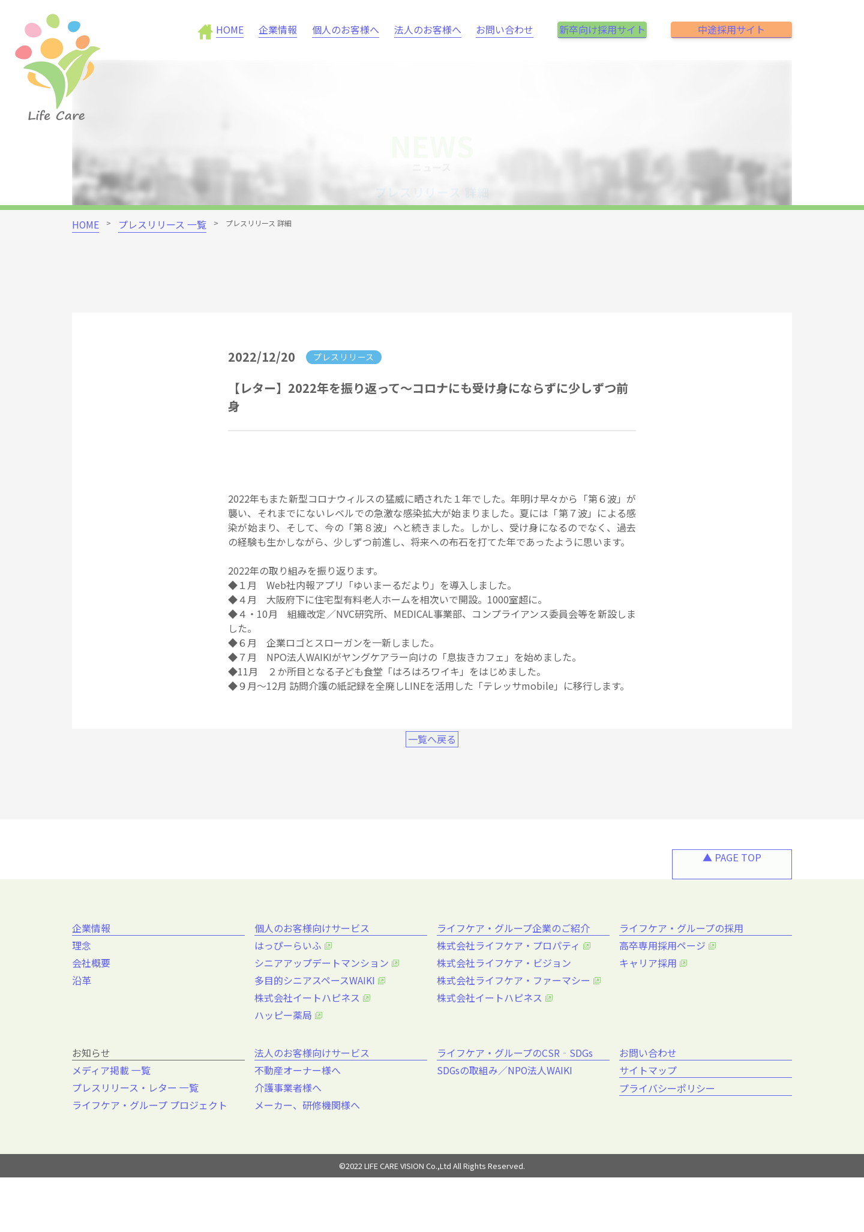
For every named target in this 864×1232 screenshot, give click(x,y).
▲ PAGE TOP (732, 895)
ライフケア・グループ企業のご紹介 (515, 962)
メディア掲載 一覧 (114, 1121)
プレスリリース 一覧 (146, 223)
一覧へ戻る (432, 767)
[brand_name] (61, 70)
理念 (88, 988)
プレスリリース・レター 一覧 (135, 1138)
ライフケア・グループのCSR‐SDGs (517, 1094)
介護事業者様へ (292, 1138)
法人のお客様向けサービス (314, 1094)
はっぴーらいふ (292, 988)
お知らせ (93, 1094)
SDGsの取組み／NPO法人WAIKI (505, 1121)
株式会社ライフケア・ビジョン (504, 1005)
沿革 (88, 1022)
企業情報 (272, 29)
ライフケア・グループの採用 (684, 962)
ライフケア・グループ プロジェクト (148, 1155)
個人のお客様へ (334, 29)
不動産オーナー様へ (300, 1121)
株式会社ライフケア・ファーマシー (512, 1022)
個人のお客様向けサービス (314, 962)
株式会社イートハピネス (309, 1039)
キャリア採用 (653, 1005)
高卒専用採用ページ (665, 988)
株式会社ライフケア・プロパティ (508, 988)
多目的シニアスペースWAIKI (315, 1022)
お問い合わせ (483, 29)
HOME (230, 29)
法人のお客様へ (411, 29)
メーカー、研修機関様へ (309, 1155)
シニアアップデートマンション (321, 1005)
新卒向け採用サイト (591, 29)
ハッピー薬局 (288, 1056)
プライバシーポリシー (670, 1151)
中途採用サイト (731, 29)
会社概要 (97, 1005)
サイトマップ (650, 1123)
